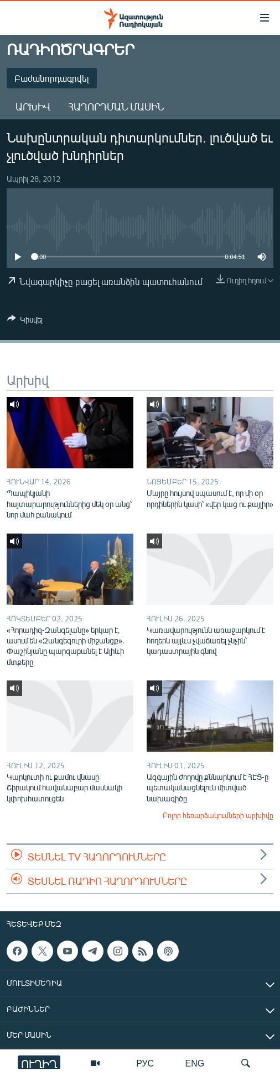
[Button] (25, 321)
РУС (145, 1063)
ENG (195, 1063)
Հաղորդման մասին (116, 107)
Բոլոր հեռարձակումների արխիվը (218, 815)
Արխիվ (32, 107)
